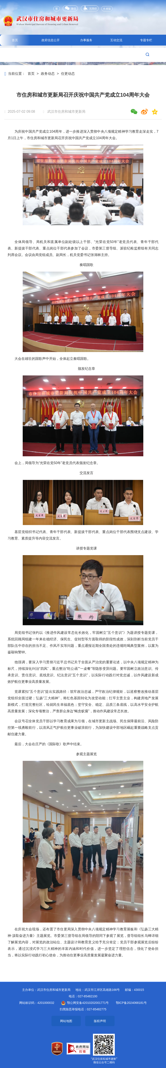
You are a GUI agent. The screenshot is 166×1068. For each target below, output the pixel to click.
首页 (15, 40)
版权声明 (100, 1021)
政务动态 (48, 73)
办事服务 (86, 40)
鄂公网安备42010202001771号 (85, 1002)
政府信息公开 (51, 40)
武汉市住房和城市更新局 (83, 24)
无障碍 (90, 8)
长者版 (107, 8)
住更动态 (68, 73)
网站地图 (66, 1021)
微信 (70, 8)
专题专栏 (146, 40)
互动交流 (116, 40)
